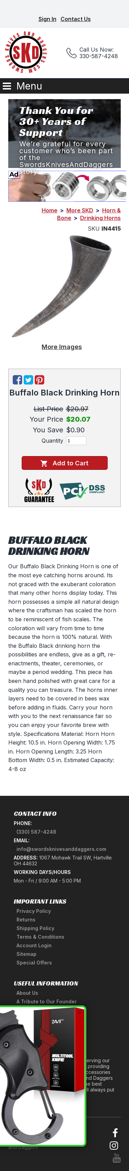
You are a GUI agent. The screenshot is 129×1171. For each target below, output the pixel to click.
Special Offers (34, 963)
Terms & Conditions (40, 937)
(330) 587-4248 (36, 832)
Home (49, 210)
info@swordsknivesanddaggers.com (61, 849)
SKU (94, 228)
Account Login (34, 945)
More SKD (79, 210)
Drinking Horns (100, 217)
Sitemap (26, 954)
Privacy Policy (34, 911)
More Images (62, 346)
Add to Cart (64, 463)
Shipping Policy (35, 928)
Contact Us (76, 19)
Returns (26, 919)
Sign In (47, 19)
